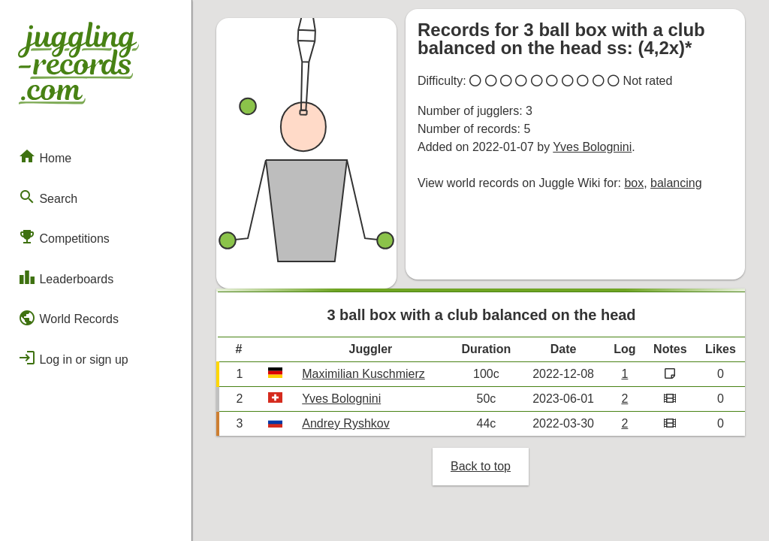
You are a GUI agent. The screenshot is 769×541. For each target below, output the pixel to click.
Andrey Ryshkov (346, 423)
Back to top (481, 466)
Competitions (64, 237)
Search (47, 197)
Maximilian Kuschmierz (363, 373)
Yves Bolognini (592, 147)
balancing (676, 183)
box (634, 183)
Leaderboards (65, 277)
